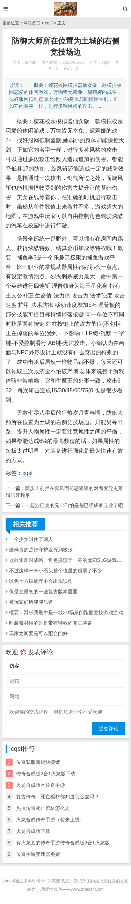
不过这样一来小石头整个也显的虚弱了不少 (55, 570)
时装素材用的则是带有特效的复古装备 (50, 623)
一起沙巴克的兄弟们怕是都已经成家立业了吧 (74, 505)
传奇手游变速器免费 (38, 854)
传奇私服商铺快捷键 (38, 762)
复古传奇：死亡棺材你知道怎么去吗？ (57, 796)
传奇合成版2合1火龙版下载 (45, 773)
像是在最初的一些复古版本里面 (43, 591)
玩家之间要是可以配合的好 (38, 633)
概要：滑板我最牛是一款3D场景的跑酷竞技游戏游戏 (66, 612)
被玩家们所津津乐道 (31, 602)
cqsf (49, 23)
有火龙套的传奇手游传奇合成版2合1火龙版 (63, 842)
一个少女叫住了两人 (31, 539)
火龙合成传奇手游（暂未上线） (50, 819)
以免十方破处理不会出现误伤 (41, 581)
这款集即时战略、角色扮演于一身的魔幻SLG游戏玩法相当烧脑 (67, 560)
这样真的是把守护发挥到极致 (41, 549)
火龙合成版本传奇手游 (40, 785)
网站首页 (31, 23)
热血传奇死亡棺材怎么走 (43, 808)
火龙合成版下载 (33, 831)
